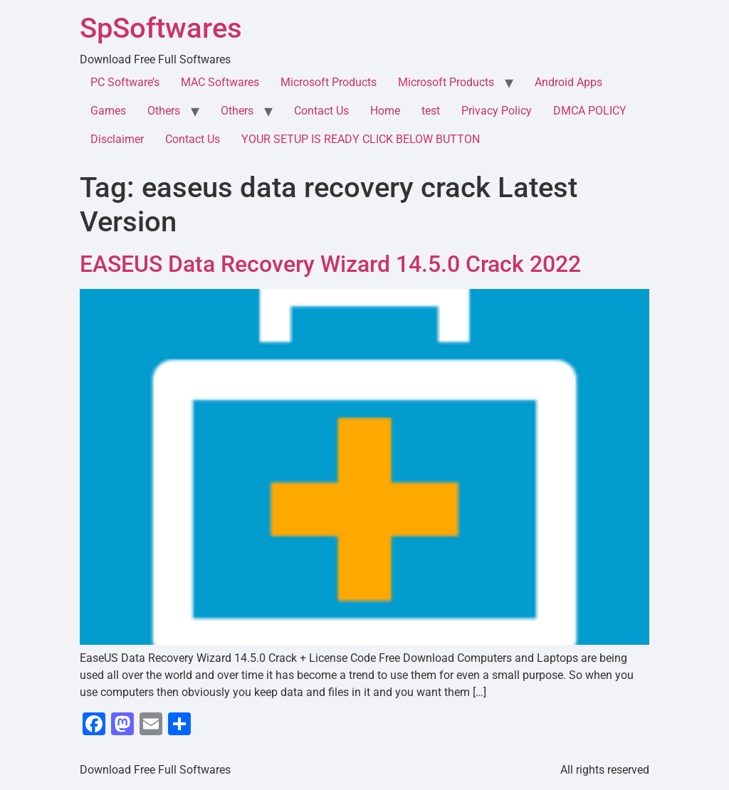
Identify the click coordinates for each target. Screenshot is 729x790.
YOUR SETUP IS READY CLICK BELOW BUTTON (360, 139)
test (430, 110)
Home (385, 110)
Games (108, 110)
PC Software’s (124, 82)
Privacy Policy (496, 110)
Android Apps (568, 82)
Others (163, 110)
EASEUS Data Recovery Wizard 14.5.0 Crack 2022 (330, 264)
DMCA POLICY (589, 110)
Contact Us (321, 110)
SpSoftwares (161, 28)
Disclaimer (117, 139)
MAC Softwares (220, 82)
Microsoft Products (328, 82)
